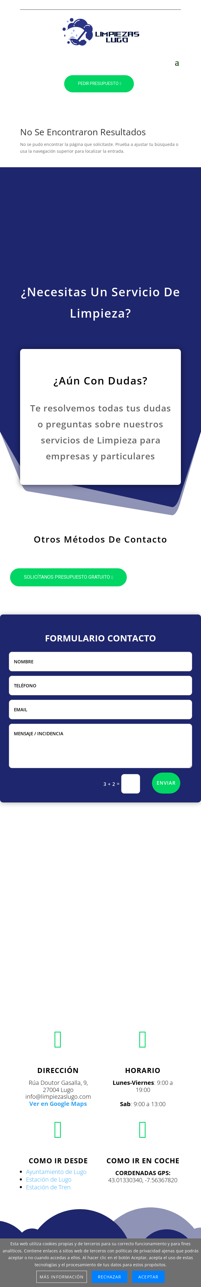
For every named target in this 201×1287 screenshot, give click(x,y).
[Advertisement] (100, 226)
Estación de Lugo (49, 1179)
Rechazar (109, 1277)
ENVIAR (166, 783)
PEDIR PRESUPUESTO (98, 84)
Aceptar (148, 1277)
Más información (62, 1277)
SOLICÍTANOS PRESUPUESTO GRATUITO (67, 577)
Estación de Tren (48, 1187)
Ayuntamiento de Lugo (56, 1172)
